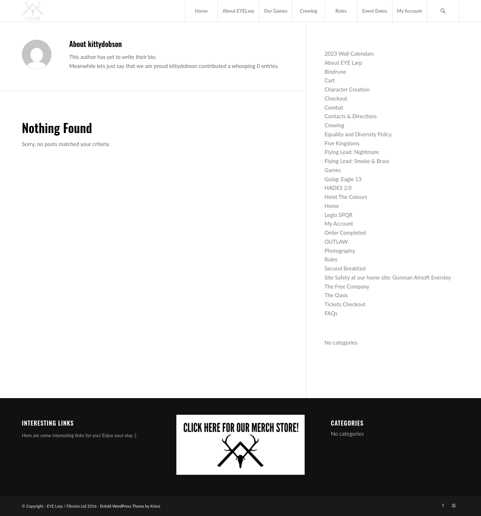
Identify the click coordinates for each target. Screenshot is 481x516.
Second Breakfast (345, 268)
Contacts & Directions (351, 116)
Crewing (334, 125)
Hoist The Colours (346, 196)
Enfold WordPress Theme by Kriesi (130, 506)
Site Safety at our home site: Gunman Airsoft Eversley (388, 277)
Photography (340, 250)
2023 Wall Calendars (349, 53)
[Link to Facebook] (443, 505)
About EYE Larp (343, 62)
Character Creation (347, 89)
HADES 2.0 (338, 187)
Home (332, 205)
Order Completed (345, 232)
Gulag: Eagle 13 (343, 179)
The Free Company (347, 286)
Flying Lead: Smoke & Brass (357, 161)
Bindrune (335, 71)
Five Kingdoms (342, 143)
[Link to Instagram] (453, 505)
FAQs (331, 313)
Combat (334, 107)
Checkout (336, 98)
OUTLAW (336, 241)
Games (333, 170)
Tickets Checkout (345, 304)
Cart (330, 80)
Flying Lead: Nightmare (352, 152)
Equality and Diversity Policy (358, 134)
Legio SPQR (338, 215)
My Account (339, 223)
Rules (331, 259)
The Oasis (336, 295)
